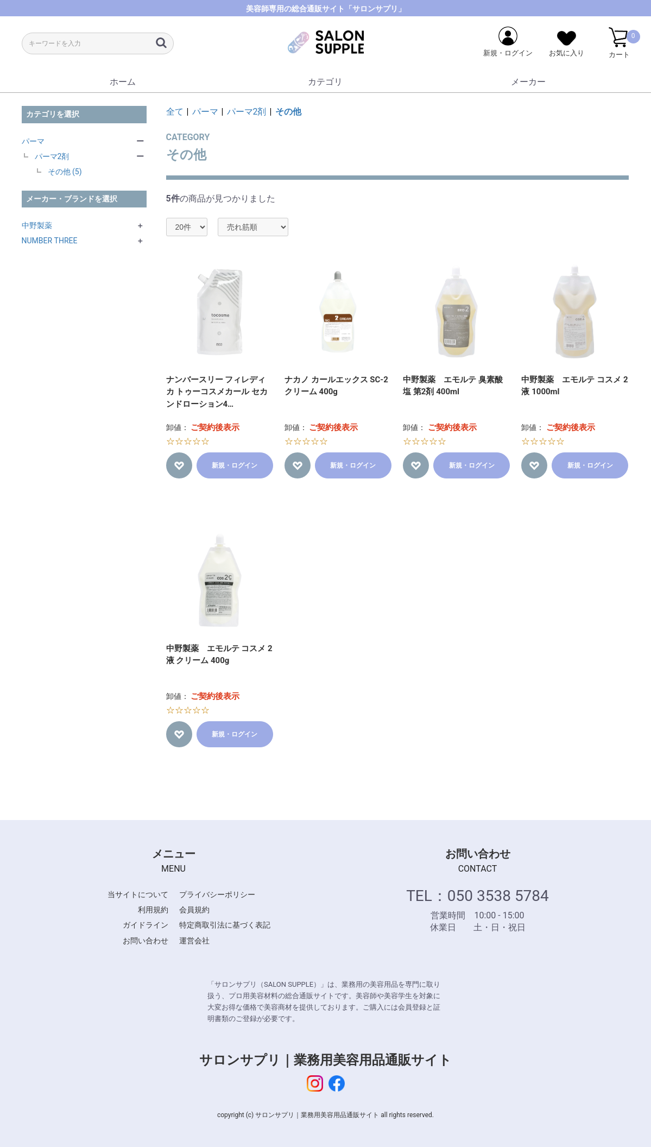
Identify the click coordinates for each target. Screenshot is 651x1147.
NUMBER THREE (50, 240)
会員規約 (194, 909)
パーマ (33, 141)
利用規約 (153, 909)
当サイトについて (138, 894)
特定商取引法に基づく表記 (224, 925)
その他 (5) (65, 171)
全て (175, 111)
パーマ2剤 (52, 156)
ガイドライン (145, 925)
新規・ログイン (234, 465)
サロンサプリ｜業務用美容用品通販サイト (325, 1060)
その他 (288, 111)
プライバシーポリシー (217, 894)
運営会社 (194, 940)
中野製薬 (37, 225)
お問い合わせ (145, 940)
